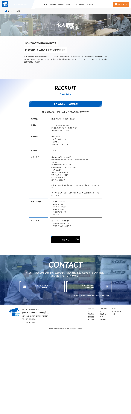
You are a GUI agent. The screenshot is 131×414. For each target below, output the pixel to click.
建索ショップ (103, 4)
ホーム (10, 11)
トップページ (86, 392)
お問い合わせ (122, 4)
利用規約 (113, 392)
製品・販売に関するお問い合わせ (87, 369)
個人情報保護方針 (116, 395)
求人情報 (90, 4)
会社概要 (53, 4)
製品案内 (82, 4)
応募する (65, 322)
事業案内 (61, 4)
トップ (46, 4)
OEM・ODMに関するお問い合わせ (39, 369)
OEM (75, 4)
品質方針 (69, 4)
